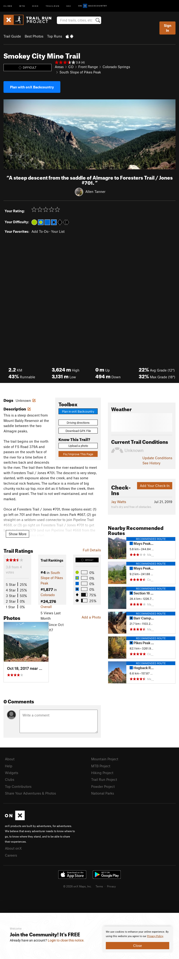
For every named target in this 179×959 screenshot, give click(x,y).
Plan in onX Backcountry (78, 411)
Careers (11, 855)
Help (8, 766)
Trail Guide (12, 36)
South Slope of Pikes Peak (80, 72)
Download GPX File (78, 431)
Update (157, 458)
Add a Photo (91, 617)
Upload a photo (78, 446)
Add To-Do (39, 231)
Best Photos (34, 36)
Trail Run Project (104, 779)
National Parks (102, 793)
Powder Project (103, 786)
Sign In (167, 27)
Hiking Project (102, 773)
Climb (7, 5)
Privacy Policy (155, 936)
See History (151, 463)
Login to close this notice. (66, 940)
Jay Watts (118, 502)
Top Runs (54, 36)
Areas (59, 67)
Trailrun (52, 5)
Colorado (48, 595)
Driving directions (78, 422)
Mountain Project (104, 759)
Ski (68, 5)
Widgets (11, 773)
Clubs (9, 779)
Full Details (92, 550)
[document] (137, 939)
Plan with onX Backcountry (32, 87)
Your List (58, 231)
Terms (99, 886)
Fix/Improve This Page (78, 454)
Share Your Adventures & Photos (30, 793)
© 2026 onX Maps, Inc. (77, 886)
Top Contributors (18, 786)
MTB (22, 5)
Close (137, 945)
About (9, 759)
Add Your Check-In (155, 485)
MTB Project (100, 766)
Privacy (111, 886)
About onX (13, 848)
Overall (46, 607)
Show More (18, 534)
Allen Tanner (95, 191)
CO (71, 67)
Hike (35, 5)
